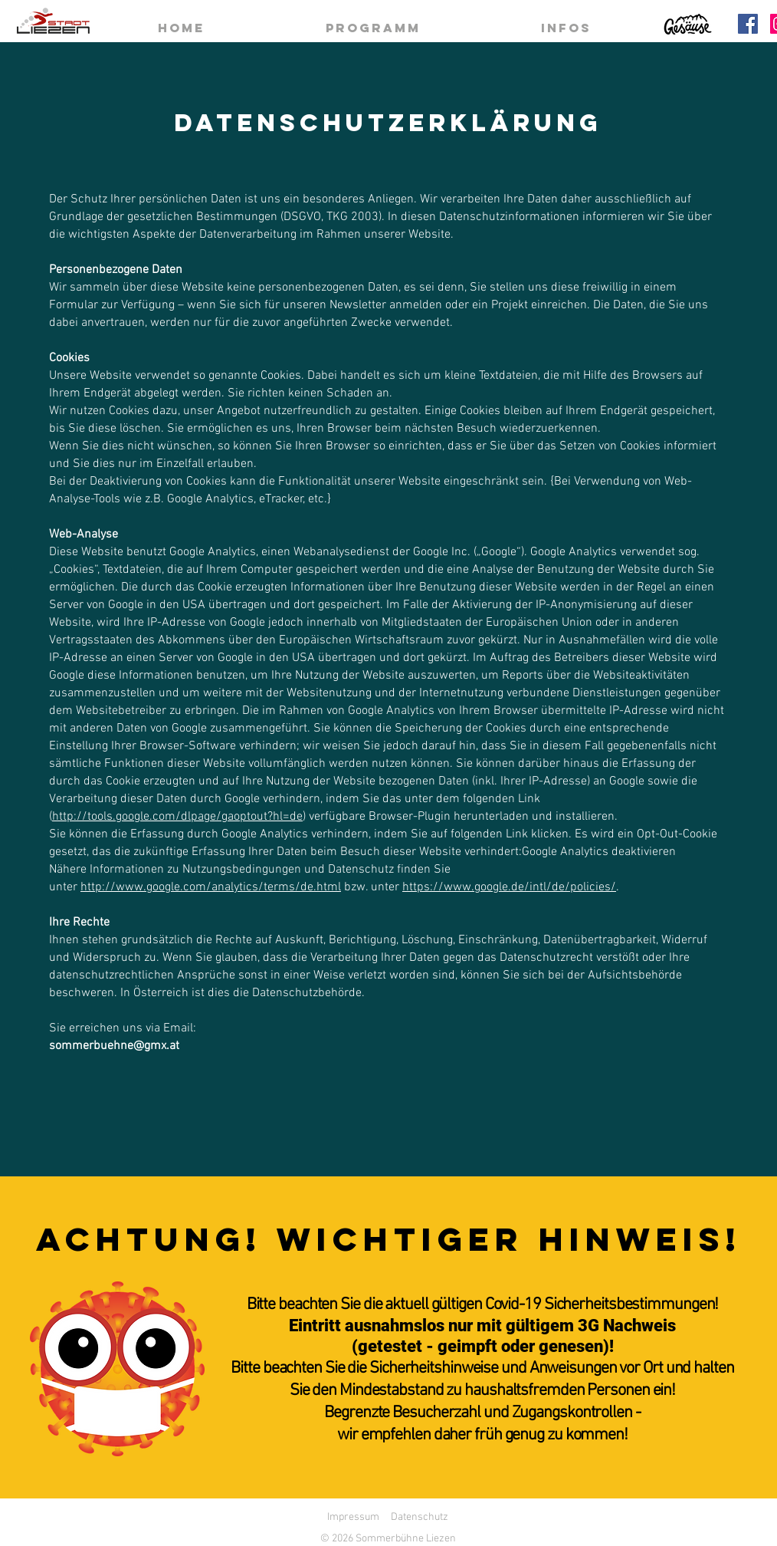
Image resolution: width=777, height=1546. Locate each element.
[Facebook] (748, 24)
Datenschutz (419, 1517)
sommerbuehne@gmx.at (114, 1046)
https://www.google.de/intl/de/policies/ (509, 887)
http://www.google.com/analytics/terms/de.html (210, 887)
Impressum (353, 1517)
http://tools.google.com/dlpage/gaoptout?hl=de (177, 816)
